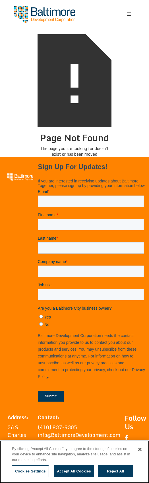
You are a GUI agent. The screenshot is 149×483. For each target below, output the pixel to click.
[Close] (140, 449)
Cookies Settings (30, 471)
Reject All (115, 471)
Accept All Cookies (74, 471)
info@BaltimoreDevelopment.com (79, 435)
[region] (74, 461)
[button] (129, 14)
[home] (43, 14)
